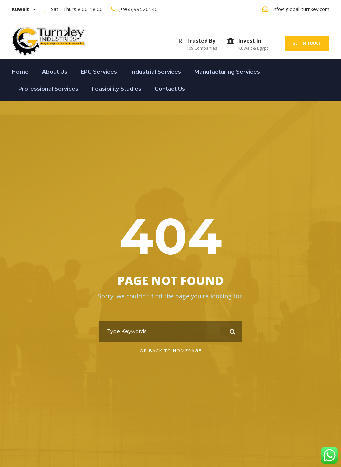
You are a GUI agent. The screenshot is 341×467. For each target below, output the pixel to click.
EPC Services (99, 72)
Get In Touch (307, 43)
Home (20, 72)
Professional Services (48, 89)
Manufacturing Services (227, 72)
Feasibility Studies (116, 89)
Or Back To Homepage (170, 351)
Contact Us (170, 89)
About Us (54, 72)
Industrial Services (155, 72)
